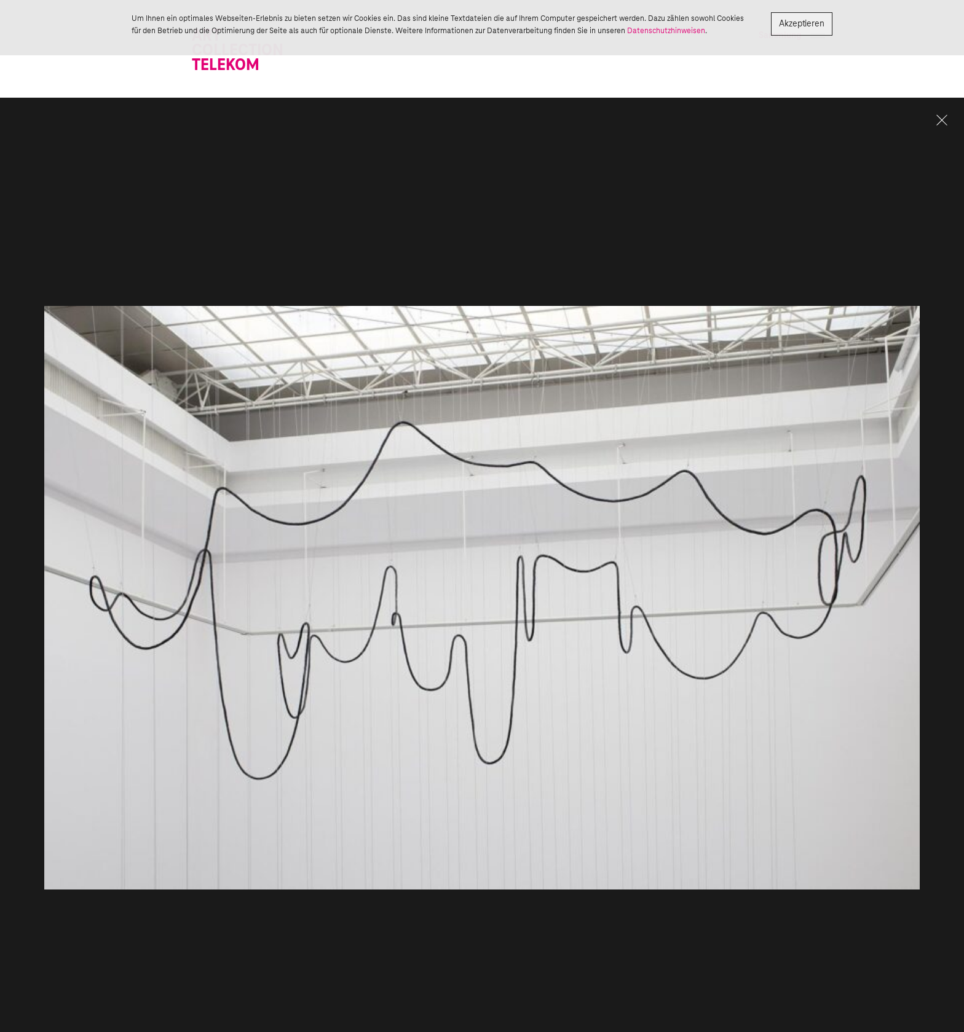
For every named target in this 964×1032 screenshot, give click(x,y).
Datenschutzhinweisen (666, 30)
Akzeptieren (801, 24)
